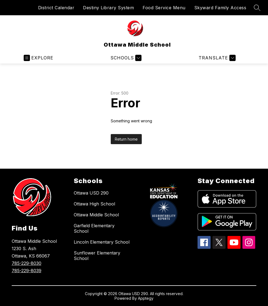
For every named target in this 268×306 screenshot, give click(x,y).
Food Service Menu (164, 7)
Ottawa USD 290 (91, 193)
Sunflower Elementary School (97, 255)
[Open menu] (38, 57)
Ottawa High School (94, 204)
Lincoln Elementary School (102, 242)
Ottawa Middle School (96, 214)
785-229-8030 (26, 263)
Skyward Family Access (220, 7)
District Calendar (56, 7)
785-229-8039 (26, 270)
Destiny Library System (108, 7)
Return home (126, 139)
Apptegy (145, 298)
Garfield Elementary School (94, 228)
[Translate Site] (216, 57)
